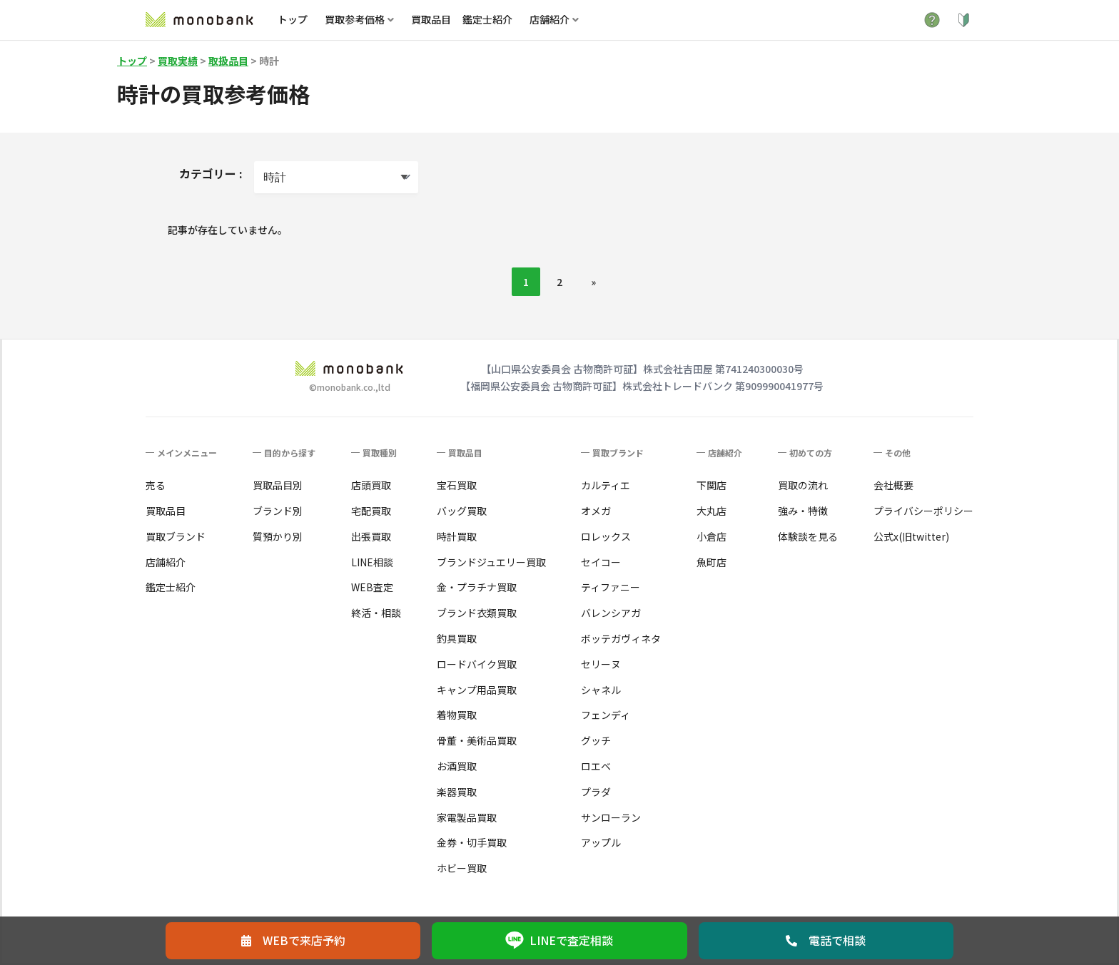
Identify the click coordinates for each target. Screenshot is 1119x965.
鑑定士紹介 (487, 19)
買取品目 (431, 19)
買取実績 (178, 60)
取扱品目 (228, 60)
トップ (293, 19)
